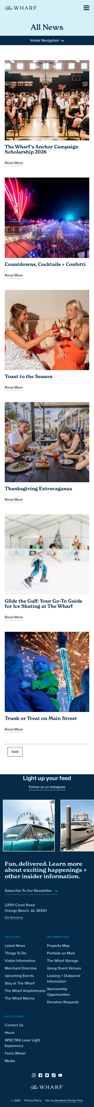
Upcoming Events (19, 975)
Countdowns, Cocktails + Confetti (45, 264)
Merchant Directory (21, 968)
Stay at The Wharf (19, 983)
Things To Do (15, 953)
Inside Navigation (47, 40)
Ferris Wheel (15, 1053)
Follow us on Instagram (47, 787)
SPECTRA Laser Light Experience (22, 1042)
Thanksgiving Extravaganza (38, 488)
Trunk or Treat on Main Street (41, 718)
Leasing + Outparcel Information (63, 978)
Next (15, 751)
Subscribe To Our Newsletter (31, 890)
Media (10, 1061)
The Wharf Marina (19, 998)
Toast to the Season (28, 376)
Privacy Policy (33, 1100)
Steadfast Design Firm (69, 1100)
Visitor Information (20, 960)
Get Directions (14, 917)
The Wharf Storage (62, 960)
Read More (14, 163)
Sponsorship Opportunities (58, 991)
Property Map (58, 945)
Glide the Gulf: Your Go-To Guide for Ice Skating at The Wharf (43, 603)
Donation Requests (63, 1002)
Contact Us (14, 1025)
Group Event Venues (64, 968)
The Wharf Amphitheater (25, 990)
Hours (9, 1032)
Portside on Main (61, 953)
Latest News (15, 945)
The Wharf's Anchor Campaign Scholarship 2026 (41, 149)
